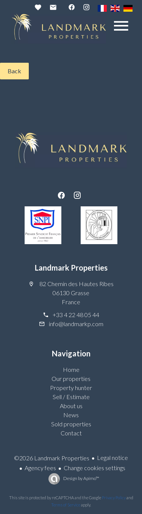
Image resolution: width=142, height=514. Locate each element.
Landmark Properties (71, 267)
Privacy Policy (114, 497)
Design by (80, 478)
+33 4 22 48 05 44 (76, 314)
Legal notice (112, 457)
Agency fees (40, 467)
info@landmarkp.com (76, 323)
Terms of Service (65, 504)
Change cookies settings (94, 467)
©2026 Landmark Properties (51, 457)
